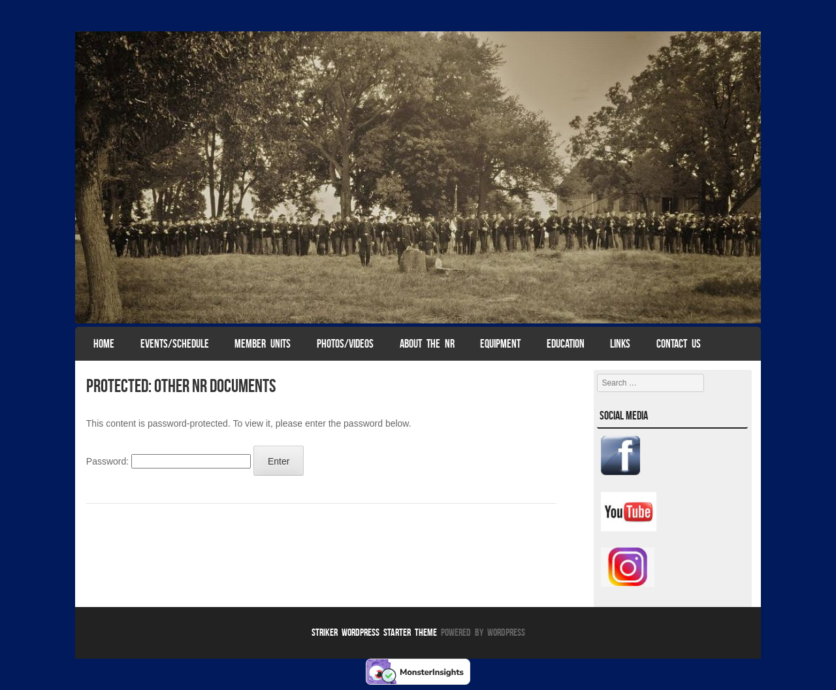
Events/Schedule (174, 343)
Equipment (500, 343)
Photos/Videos (345, 343)
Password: (168, 461)
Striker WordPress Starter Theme (374, 632)
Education (566, 343)
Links (620, 343)
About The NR (427, 343)
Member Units (262, 343)
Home (103, 343)
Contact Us (678, 343)
